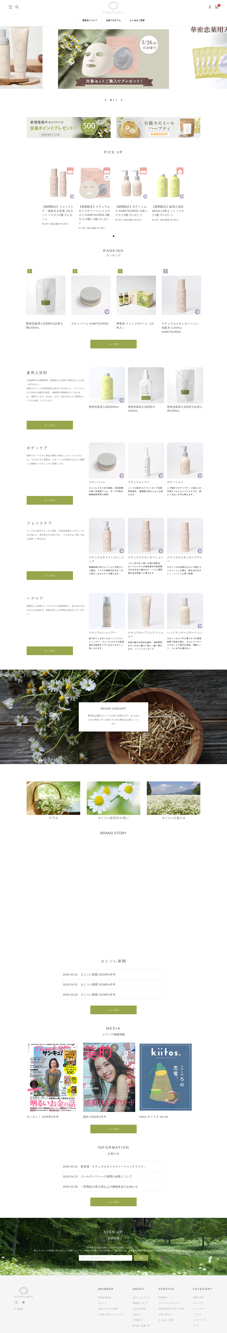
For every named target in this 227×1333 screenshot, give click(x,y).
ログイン (102, 1303)
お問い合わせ (165, 1314)
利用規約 (163, 1297)
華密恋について (89, 20)
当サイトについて (141, 1297)
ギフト (196, 1325)
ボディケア (198, 1303)
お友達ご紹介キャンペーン (111, 1314)
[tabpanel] (58, 195)
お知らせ (137, 1314)
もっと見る (113, 344)
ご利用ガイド (139, 1320)
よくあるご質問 (137, 20)
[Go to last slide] (105, 100)
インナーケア (199, 1320)
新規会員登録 (104, 1297)
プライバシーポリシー (169, 1303)
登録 (141, 1258)
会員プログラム (113, 20)
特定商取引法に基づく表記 (171, 1309)
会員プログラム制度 (108, 1309)
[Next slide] (121, 100)
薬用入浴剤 (198, 1297)
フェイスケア (199, 1309)
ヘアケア (197, 1314)
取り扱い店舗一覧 (141, 1325)
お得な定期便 (139, 1309)
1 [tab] (113, 236)
